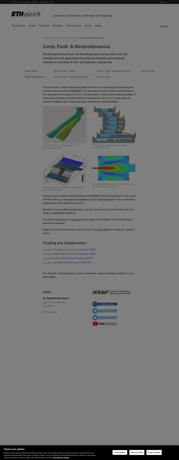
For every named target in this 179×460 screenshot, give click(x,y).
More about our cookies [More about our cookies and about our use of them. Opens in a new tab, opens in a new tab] (61, 457)
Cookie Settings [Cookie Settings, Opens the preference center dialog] (120, 452)
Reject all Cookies (137, 452)
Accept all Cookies (154, 452)
